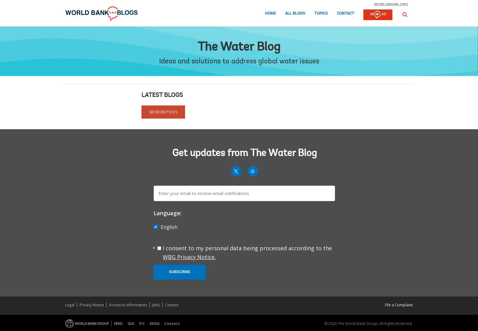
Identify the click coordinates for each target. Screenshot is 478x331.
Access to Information (128, 305)
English (169, 227)
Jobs (156, 305)
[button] (404, 14)
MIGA (154, 323)
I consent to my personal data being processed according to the (247, 252)
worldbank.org (391, 4)
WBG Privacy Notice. (189, 257)
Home (270, 14)
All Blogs (295, 14)
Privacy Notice (92, 305)
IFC (142, 323)
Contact (345, 14)
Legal (69, 305)
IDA (131, 323)
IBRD (118, 323)
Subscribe (180, 272)
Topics (321, 14)
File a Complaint (399, 305)
